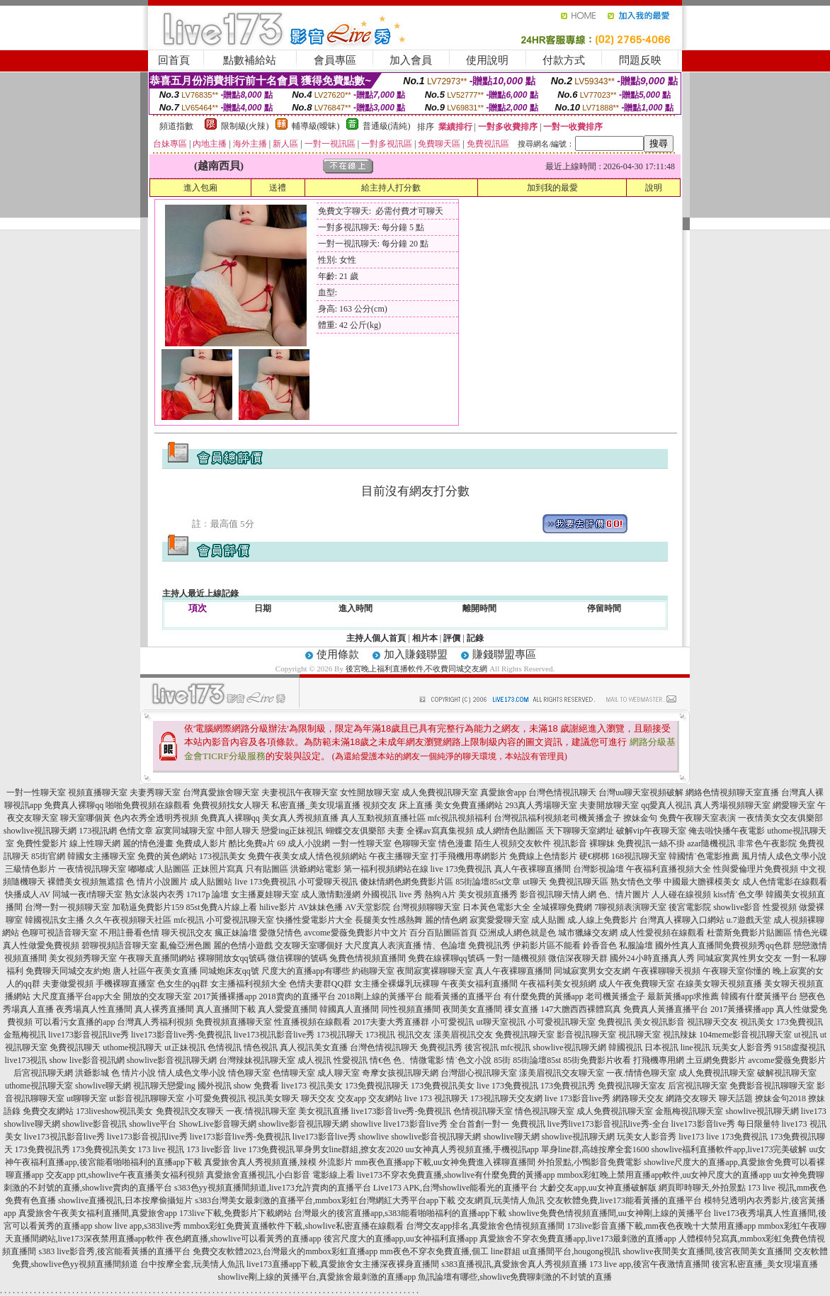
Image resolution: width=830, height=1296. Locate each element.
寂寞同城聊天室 (185, 831)
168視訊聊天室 (638, 856)
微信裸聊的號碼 (297, 958)
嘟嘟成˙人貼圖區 (159, 869)
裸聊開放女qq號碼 (232, 958)
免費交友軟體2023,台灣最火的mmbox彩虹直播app (285, 1251)
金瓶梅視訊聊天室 (689, 1111)
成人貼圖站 (211, 882)
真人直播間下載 (226, 1009)
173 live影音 (209, 1149)
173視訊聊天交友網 (506, 1098)
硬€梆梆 (594, 856)
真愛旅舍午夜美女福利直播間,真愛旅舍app (97, 1213)
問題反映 (640, 60)
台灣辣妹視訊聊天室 (257, 1060)
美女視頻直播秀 (488, 894)
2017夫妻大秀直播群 (391, 1022)
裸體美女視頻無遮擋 (85, 882)
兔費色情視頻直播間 (367, 958)
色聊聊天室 (415, 843)
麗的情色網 (446, 920)
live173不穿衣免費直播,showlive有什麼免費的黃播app (456, 1175)
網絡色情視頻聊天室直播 (732, 792)
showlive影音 (737, 907)
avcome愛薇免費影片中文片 (355, 933)
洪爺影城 (92, 1073)
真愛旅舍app (503, 792)
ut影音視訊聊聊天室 (146, 1098)
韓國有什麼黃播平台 (759, 996)
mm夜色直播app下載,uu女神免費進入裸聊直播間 (445, 1162)
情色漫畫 (455, 843)
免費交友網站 (48, 1111)
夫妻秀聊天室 (155, 792)
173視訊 (380, 1035)
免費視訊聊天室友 (632, 1086)
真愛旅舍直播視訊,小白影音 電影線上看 (280, 1175)
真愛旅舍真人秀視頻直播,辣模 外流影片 (278, 1162)
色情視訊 (224, 1047)
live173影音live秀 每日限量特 (725, 1124)
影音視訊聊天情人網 (558, 894)
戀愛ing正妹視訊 (292, 831)
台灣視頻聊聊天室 (426, 907)
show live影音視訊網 (86, 1060)
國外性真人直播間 (689, 945)
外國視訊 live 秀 (392, 894)
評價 (451, 638)
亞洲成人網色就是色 (517, 933)
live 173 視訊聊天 (436, 1098)
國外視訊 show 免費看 (238, 1086)
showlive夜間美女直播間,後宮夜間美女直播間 (706, 1251)
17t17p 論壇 (207, 894)
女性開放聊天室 (369, 792)
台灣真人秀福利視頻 (155, 1022)
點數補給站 (249, 60)
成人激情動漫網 (330, 894)
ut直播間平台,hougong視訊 (571, 1251)
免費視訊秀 (489, 945)
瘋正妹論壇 (236, 933)
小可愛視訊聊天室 (240, 920)
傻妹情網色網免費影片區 (406, 882)
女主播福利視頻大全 (248, 984)
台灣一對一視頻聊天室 (67, 907)
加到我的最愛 (552, 188)
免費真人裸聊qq (73, 805)
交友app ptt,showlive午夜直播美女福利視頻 (125, 1175)
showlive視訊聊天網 (40, 831)
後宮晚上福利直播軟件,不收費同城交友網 (417, 668)
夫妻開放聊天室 (609, 805)
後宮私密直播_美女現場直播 (765, 1264)
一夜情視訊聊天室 (92, 869)
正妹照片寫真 (218, 869)
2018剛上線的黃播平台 (380, 996)
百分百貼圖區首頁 (443, 933)
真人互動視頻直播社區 (383, 818)
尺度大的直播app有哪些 (305, 971)
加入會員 (411, 60)
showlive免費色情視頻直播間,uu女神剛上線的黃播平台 (609, 1213)
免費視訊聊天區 (578, 882)
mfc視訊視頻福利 (460, 818)
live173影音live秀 (324, 1137)
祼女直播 (521, 1009)
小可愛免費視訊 (216, 1098)
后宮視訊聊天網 (43, 1073)
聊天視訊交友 (186, 933)
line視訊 (695, 1047)
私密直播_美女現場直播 (315, 805)
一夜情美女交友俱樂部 (780, 818)
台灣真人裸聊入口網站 (681, 920)
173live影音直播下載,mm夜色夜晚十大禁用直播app (661, 1226)
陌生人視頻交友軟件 (512, 843)
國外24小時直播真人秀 (652, 958)
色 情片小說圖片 (157, 882)
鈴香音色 (600, 945)
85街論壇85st (537, 1060)
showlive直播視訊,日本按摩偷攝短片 (125, 1200)
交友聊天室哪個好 (309, 945)
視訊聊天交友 (712, 1022)
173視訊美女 (222, 856)
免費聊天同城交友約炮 (67, 971)
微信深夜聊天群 (578, 958)
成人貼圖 (548, 920)
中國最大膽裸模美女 (702, 882)
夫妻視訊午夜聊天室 (299, 792)
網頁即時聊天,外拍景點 (702, 1188)
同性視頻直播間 (410, 1009)
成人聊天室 (338, 1073)
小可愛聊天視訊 (328, 882)
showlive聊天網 (103, 1086)
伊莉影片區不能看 (547, 945)
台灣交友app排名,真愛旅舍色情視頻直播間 (485, 1226)
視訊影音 (570, 843)
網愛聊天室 (794, 805)
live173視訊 (25, 1060)
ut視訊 (805, 1035)
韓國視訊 (625, 1047)
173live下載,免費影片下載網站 (235, 1213)
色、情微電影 (418, 1060)
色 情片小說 (133, 1073)
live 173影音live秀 (577, 1098)
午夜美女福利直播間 (479, 984)
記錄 (475, 638)
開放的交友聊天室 (157, 996)
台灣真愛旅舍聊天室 (221, 792)
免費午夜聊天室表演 (697, 818)
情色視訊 (261, 1047)
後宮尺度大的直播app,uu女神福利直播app (401, 1239)
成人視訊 (314, 1060)
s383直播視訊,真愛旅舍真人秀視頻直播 (514, 1264)
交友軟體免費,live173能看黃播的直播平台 (624, 1200)
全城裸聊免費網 (562, 907)
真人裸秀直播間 (164, 1009)
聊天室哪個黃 (85, 818)
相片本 (425, 638)
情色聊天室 (249, 1073)
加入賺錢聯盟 (416, 654)
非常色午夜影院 (767, 843)
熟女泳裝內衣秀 (154, 894)
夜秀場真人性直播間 (94, 1009)
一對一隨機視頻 (516, 958)
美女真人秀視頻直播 (300, 818)
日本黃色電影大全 (496, 907)
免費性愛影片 (41, 843)
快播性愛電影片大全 (314, 920)
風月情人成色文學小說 (783, 856)
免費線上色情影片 (543, 856)
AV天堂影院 (367, 907)
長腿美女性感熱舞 (389, 920)
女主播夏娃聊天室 (265, 894)
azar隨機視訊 (711, 843)
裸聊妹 (602, 843)
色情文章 (136, 831)
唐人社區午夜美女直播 (155, 971)
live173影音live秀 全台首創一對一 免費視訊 (464, 1124)
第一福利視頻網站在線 (385, 869)
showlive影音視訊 (94, 1124)
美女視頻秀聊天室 (83, 958)
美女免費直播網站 (469, 805)
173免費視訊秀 (568, 1086)
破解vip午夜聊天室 (651, 831)
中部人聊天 (238, 831)
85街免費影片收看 (597, 1060)
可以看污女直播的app (75, 1022)
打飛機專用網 (658, 1060)
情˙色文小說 (468, 1060)
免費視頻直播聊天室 (233, 1022)
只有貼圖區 (267, 869)
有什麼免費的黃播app (544, 996)
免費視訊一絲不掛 (651, 843)
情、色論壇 (444, 945)
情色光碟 (811, 933)
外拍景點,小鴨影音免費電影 (590, 1162)
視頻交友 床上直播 (398, 805)
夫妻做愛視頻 (67, 984)
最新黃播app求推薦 (683, 996)
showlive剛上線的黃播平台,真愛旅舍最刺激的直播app (317, 1277)
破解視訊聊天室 (787, 1073)
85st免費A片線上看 (222, 907)
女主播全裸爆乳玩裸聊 (396, 984)
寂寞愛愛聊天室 (499, 920)
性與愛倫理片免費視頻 (755, 869)
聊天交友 (318, 1098)
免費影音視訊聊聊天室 (771, 1086)
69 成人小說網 (303, 843)
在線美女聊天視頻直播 (719, 984)
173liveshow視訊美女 (114, 1111)
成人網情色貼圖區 (510, 831)
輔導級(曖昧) (316, 126)
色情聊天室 (294, 1073)
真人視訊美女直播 (314, 1047)
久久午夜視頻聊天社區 (128, 920)
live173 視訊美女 (312, 1086)
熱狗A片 (440, 894)
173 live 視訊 (161, 1149)
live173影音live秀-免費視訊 (181, 1035)
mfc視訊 (189, 920)
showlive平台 (152, 1124)
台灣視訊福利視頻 (528, 818)
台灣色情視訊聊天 (562, 792)
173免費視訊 (799, 1022)
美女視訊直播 (323, 1111)
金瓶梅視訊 (25, 1035)
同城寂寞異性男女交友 (739, 958)
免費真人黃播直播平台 (665, 1009)
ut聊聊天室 (87, 1098)
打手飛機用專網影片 (469, 856)
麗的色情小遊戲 (243, 945)
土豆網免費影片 (716, 1060)
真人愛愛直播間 (287, 1009)
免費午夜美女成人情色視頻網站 (307, 856)
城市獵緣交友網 (588, 933)
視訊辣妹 (680, 1035)
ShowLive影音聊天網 (217, 1124)
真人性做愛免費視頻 (41, 945)
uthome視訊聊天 (132, 1047)
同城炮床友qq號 (229, 971)
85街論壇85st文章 (488, 882)
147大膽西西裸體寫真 (580, 1009)
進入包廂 (200, 188)
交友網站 (385, 1098)
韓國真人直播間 (349, 1009)
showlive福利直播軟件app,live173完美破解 (729, 1149)
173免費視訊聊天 (377, 1086)
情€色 (380, 1060)
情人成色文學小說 (192, 1073)
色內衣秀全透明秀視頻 (155, 818)
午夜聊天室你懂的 (737, 971)
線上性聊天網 (94, 843)
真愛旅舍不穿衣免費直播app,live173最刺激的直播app (577, 1239)
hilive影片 (277, 907)
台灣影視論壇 (598, 869)
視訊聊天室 (639, 1035)
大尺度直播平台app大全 (77, 996)
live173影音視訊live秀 (88, 1035)
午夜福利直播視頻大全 (668, 869)
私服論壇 (636, 945)
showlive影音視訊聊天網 (172, 1060)
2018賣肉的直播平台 (297, 996)
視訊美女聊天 (273, 1098)
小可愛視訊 (452, 1022)
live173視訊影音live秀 (274, 1035)
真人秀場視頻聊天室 (732, 805)
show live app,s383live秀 (138, 1226)
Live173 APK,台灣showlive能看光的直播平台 (455, 1188)
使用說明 (487, 60)
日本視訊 (661, 1047)
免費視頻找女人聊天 (231, 805)
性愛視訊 (351, 1060)
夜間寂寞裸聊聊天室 (435, 971)
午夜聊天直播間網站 (157, 958)
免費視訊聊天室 (525, 1035)
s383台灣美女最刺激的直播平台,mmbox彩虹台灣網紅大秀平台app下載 (325, 1200)
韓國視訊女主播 (54, 920)
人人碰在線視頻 (681, 894)
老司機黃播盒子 (591, 818)
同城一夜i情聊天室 (87, 894)
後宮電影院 (690, 907)
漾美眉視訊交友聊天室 (561, 1073)
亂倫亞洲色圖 (185, 945)
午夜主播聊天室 (398, 856)
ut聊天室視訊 (500, 1022)
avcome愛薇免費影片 (786, 1060)
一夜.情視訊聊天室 (261, 1111)
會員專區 (335, 60)
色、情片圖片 (623, 894)
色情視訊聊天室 (483, 1111)
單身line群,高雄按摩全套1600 (595, 1149)
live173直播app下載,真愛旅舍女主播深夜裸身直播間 (342, 1264)
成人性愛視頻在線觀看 (662, 933)
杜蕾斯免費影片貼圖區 (749, 933)
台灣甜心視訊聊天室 (478, 1073)
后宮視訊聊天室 (697, 1086)
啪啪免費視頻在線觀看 (148, 805)
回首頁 (174, 60)
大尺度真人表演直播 (383, 945)
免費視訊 (615, 1022)
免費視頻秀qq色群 (757, 945)
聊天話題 (736, 1098)
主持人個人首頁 (376, 638)
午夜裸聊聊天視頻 (666, 971)
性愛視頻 (780, 907)
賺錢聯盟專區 (504, 654)
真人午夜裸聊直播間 (532, 869)
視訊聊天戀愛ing (164, 1086)
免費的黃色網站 (167, 856)
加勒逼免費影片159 (148, 907)
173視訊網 (98, 831)
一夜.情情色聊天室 (641, 1073)
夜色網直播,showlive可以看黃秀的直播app (244, 1239)
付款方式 (563, 60)
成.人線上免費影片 (602, 920)
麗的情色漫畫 (148, 843)
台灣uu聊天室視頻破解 (640, 792)
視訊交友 (414, 1035)
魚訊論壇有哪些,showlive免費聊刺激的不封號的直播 (515, 1277)
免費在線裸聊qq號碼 (446, 958)
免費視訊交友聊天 (190, 1111)
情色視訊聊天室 (544, 1111)
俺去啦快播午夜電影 (726, 831)
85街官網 (48, 856)
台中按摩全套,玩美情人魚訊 (192, 1264)
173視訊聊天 (340, 1035)
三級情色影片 (30, 869)
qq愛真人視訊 (666, 805)
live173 (813, 1111)
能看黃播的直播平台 (463, 996)
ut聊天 (534, 882)
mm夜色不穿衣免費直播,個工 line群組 (450, 1251)
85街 (502, 1060)
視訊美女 (757, 1022)
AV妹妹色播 (320, 907)
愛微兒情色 (280, 933)
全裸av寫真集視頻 (440, 831)
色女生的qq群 (182, 984)
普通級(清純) (387, 126)
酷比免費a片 (252, 843)
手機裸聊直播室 (125, 984)
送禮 (277, 188)
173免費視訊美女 (442, 1086)
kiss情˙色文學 (738, 894)
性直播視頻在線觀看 (312, 1022)
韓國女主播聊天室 (101, 856)
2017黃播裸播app (224, 996)
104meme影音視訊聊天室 (745, 1035)
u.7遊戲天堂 (749, 920)
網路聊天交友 (638, 1098)
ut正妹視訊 (184, 1047)
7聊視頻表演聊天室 (630, 907)
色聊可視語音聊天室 (59, 933)
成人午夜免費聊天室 (636, 984)
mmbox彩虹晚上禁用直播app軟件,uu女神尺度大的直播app (664, 1175)
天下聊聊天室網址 (580, 831)
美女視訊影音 (659, 1022)
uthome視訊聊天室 (39, 1086)
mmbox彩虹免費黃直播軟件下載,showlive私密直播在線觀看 (293, 1226)
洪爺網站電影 (315, 869)
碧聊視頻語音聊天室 (119, 945)
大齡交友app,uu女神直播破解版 (598, 1188)
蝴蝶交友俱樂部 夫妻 (365, 831)
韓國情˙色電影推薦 (704, 856)
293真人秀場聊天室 (541, 805)
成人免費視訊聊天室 (440, 792)
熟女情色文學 (635, 882)
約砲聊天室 (373, 971)
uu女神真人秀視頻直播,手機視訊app (472, 1149)
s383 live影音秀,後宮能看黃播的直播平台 (114, 1251)
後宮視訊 (482, 1047)
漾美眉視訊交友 (463, 1035)
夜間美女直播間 (472, 1009)
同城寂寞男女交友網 (592, 971)
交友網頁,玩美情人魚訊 (501, 1200)
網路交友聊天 (691, 1098)
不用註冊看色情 (129, 933)
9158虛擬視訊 (799, 1047)
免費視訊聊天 (75, 1047)
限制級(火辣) (245, 126)
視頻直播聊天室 (97, 792)
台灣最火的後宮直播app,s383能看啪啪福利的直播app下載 (400, 1213)
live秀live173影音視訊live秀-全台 (608, 1124)
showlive (366, 1124)
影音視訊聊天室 (586, 1035)
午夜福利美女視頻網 (558, 984)
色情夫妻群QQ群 (320, 984)
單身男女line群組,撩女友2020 (349, 1149)
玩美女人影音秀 (742, 1047)
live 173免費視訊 (461, 869)
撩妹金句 (640, 818)
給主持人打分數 (391, 188)
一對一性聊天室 (36, 792)
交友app (351, 1098)
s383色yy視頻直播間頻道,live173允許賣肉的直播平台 (272, 1188)
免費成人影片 (201, 843)
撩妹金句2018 (780, 1098)
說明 (653, 188)
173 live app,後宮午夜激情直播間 (649, 1264)
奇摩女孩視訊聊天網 (400, 1073)
